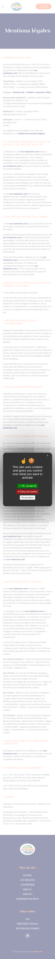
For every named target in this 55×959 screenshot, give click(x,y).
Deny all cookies (27, 492)
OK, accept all (27, 486)
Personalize (27, 497)
